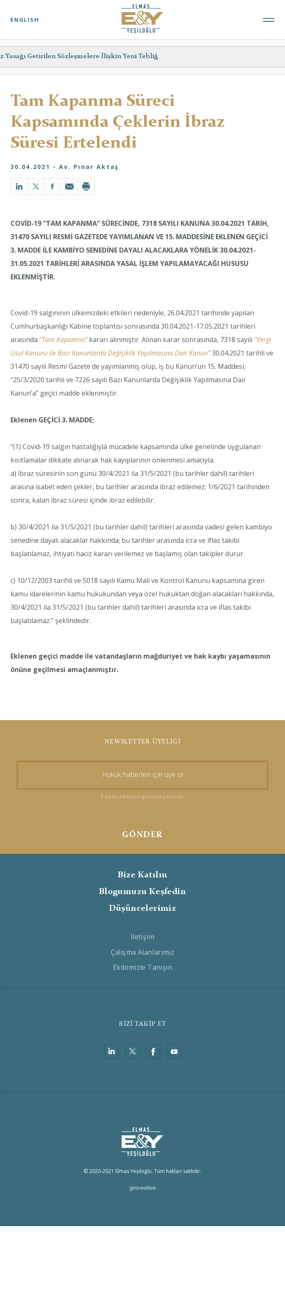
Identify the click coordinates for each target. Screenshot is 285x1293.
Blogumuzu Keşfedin (142, 892)
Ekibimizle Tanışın (142, 967)
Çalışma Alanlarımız (143, 952)
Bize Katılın (143, 875)
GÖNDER (142, 835)
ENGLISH (24, 19)
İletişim (142, 936)
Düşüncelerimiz (142, 909)
